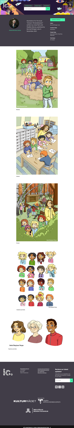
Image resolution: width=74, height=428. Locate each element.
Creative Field (28, 5)
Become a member (42, 373)
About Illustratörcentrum (43, 370)
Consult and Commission (43, 369)
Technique (46, 5)
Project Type (38, 5)
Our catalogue (41, 371)
